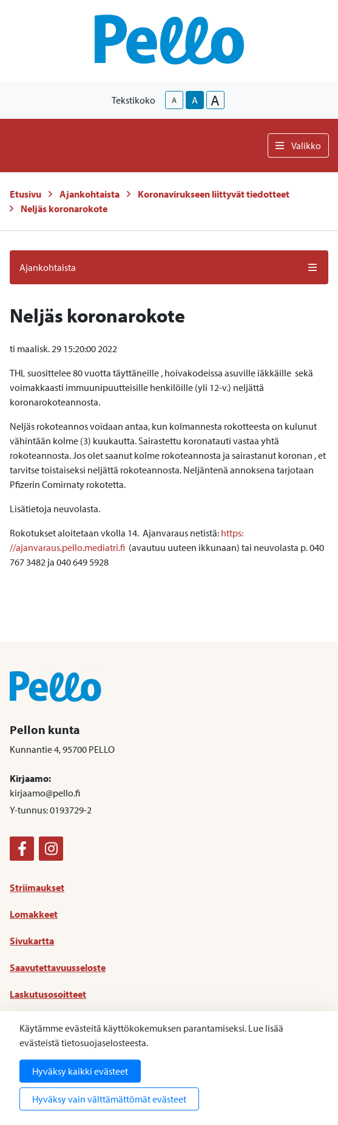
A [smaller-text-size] (174, 100)
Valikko (298, 145)
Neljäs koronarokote (64, 208)
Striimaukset (37, 887)
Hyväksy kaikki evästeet (80, 1071)
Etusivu (25, 194)
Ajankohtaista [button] (169, 267)
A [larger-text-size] (215, 100)
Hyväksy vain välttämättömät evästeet (109, 1099)
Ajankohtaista (89, 194)
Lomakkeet (34, 914)
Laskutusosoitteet (48, 994)
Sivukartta (32, 941)
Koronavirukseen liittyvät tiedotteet (213, 194)
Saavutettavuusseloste (58, 967)
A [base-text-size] (195, 100)
